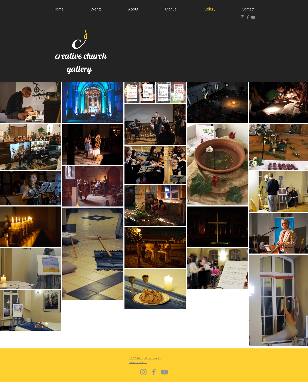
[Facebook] (247, 17)
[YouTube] (253, 17)
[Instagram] (242, 17)
